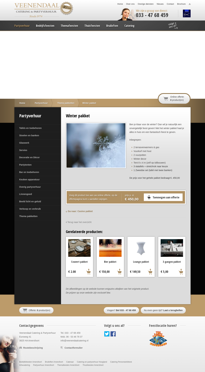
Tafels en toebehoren (30, 128)
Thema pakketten (28, 216)
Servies (23, 150)
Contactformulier (74, 348)
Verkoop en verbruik (30, 209)
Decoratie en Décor (29, 157)
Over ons (130, 4)
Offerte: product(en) (39, 310)
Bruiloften (112, 26)
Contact (170, 4)
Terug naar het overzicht (79, 222)
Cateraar (70, 362)
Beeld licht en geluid (30, 201)
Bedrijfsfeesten (45, 26)
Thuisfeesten (92, 26)
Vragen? (121, 310)
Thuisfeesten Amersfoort (93, 365)
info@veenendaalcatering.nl (74, 340)
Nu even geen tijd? (163, 310)
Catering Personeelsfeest (121, 362)
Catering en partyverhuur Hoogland (92, 362)
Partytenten (25, 164)
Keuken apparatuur (29, 179)
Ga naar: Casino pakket (80, 211)
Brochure (181, 4)
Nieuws (160, 4)
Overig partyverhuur (30, 187)
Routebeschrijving (33, 348)
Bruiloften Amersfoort (54, 362)
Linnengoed (25, 194)
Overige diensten (145, 4)
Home (120, 4)
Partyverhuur (22, 26)
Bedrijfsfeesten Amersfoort (30, 362)
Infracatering (24, 365)
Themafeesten (69, 26)
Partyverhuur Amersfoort (43, 365)
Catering (129, 26)
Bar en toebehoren (29, 172)
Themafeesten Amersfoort (68, 365)
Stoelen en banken (29, 135)
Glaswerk (24, 143)
